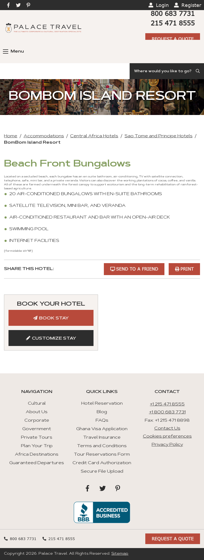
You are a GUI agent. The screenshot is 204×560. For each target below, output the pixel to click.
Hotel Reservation (102, 403)
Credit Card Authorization (102, 463)
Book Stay (54, 318)
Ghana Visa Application (102, 429)
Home (10, 136)
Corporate (36, 420)
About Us (37, 412)
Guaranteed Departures (36, 463)
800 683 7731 (173, 13)
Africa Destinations (36, 454)
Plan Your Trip (37, 446)
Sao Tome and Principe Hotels (159, 136)
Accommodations (44, 136)
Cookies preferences (167, 436)
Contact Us (167, 428)
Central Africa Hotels (94, 136)
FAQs (102, 420)
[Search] (167, 71)
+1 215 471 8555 (167, 404)
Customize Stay (54, 338)
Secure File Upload (102, 471)
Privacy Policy (167, 445)
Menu (13, 51)
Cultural (37, 403)
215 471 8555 (173, 23)
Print (187, 268)
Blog (102, 412)
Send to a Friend (137, 268)
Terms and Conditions (102, 446)
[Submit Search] (198, 71)
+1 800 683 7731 (167, 412)
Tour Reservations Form (102, 454)
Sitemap (119, 554)
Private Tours (36, 437)
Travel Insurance (102, 437)
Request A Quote (173, 38)
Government (36, 429)
